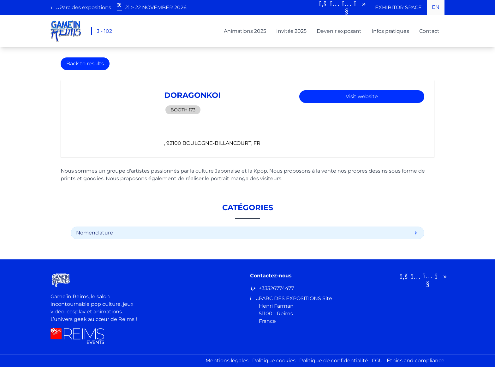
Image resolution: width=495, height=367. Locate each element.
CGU (377, 361)
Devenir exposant (339, 31)
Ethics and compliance (415, 361)
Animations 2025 (245, 31)
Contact (429, 31)
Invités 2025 (291, 31)
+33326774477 (276, 288)
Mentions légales (227, 361)
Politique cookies (273, 361)
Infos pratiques (390, 31)
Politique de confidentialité (333, 361)
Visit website (362, 96)
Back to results (85, 64)
